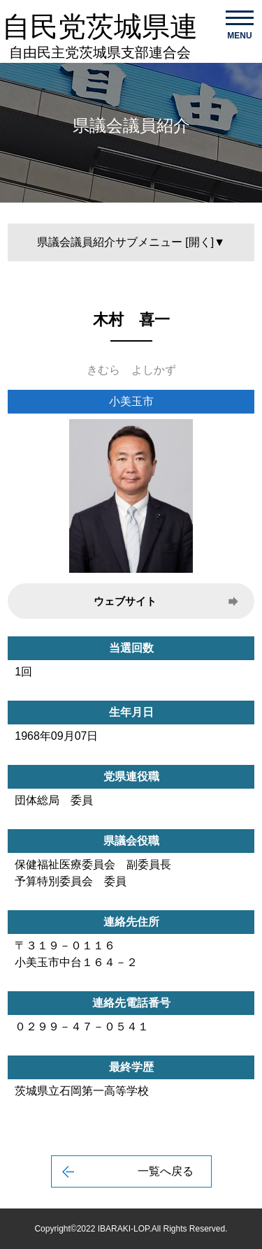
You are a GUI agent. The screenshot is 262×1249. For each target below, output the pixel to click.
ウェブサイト (125, 601)
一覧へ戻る (166, 1171)
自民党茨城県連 (99, 36)
